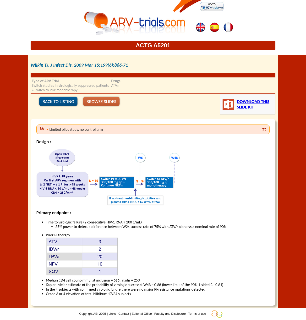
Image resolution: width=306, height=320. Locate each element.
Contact (123, 313)
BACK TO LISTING (58, 101)
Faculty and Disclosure (170, 313)
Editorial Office (142, 313)
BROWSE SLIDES (101, 101)
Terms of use (197, 313)
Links (112, 313)
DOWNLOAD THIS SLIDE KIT (253, 104)
